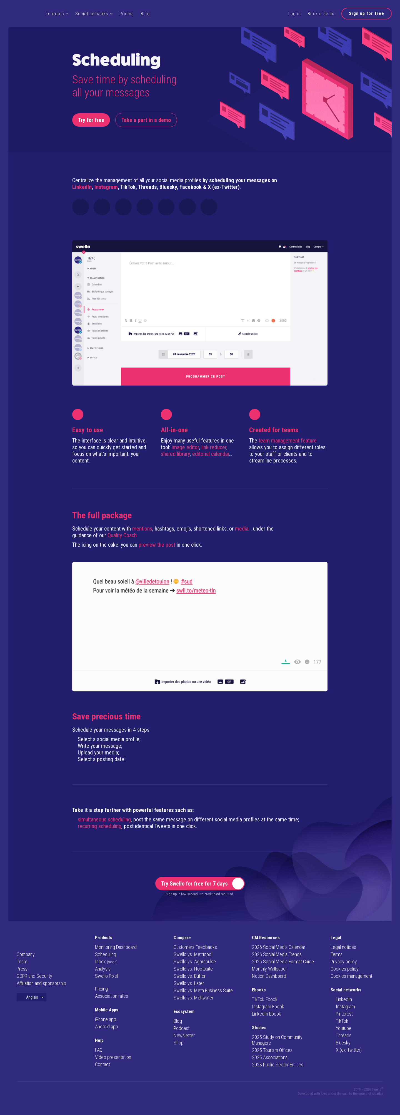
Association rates (111, 996)
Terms (336, 954)
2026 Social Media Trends (277, 954)
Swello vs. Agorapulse (195, 961)
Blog (145, 13)
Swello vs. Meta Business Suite (203, 990)
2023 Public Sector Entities (277, 1065)
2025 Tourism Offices (272, 1050)
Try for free (91, 120)
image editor (185, 447)
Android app (106, 1026)
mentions (142, 528)
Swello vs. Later (189, 983)
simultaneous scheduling (104, 819)
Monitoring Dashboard (116, 947)
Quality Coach (122, 535)
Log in (294, 13)
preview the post (157, 544)
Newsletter (184, 1035)
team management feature (288, 440)
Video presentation (113, 1057)
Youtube (341, 1028)
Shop (179, 1043)
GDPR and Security (34, 976)
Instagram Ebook (268, 1006)
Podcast (181, 1028)
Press (22, 969)
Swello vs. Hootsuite (193, 969)
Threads (341, 1035)
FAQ (98, 1050)
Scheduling (105, 954)
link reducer (213, 447)
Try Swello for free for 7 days (202, 883)
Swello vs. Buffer (190, 976)
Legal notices (343, 947)
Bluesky (341, 1043)
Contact (102, 1064)
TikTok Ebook (265, 999)
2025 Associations (270, 1057)
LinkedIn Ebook (266, 1014)
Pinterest (342, 1014)
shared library (175, 454)
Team (22, 961)
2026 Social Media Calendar (278, 947)
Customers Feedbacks (195, 947)
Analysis (103, 969)
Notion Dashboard (269, 976)
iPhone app (105, 1019)
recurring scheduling (99, 826)
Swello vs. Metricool (193, 954)
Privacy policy (344, 961)
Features (57, 13)
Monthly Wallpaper (269, 969)
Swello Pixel (106, 976)
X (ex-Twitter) (346, 1050)
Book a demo (321, 13)
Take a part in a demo (146, 120)
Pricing (126, 13)
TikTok (339, 1021)
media (241, 528)
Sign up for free (366, 13)
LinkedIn (82, 187)
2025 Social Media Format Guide (283, 961)
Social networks (93, 13)
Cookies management (351, 976)
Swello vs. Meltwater (193, 998)
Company (26, 954)
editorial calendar (210, 454)
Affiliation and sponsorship (41, 983)
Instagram (106, 187)
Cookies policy (345, 969)
